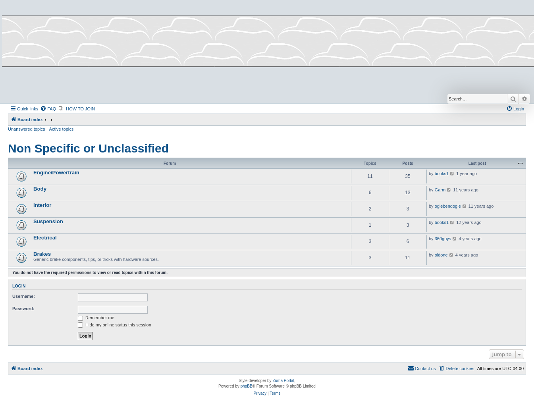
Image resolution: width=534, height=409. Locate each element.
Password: (23, 308)
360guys (443, 238)
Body (39, 189)
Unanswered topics (26, 129)
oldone (441, 255)
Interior (42, 205)
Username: (23, 296)
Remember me (96, 317)
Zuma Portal (283, 380)
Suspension (48, 221)
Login (18, 286)
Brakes (42, 254)
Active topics (61, 129)
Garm (440, 189)
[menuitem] (48, 109)
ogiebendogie (448, 206)
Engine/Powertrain (56, 173)
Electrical (45, 238)
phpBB (247, 386)
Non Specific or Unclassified (88, 148)
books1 (442, 173)
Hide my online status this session (114, 324)
